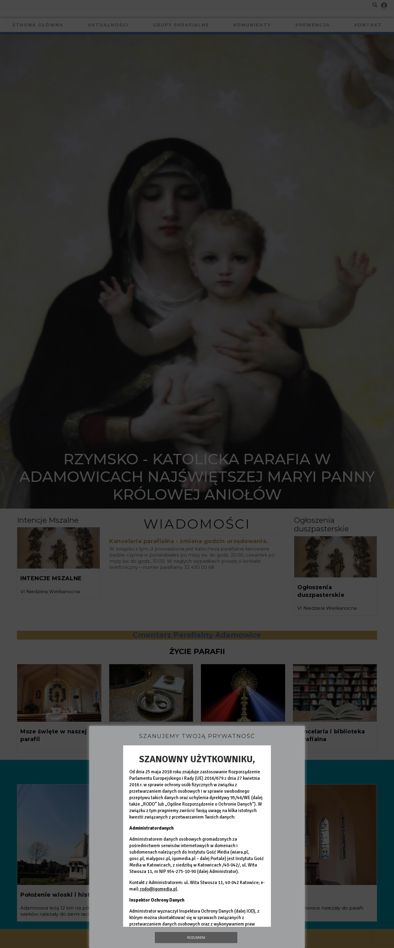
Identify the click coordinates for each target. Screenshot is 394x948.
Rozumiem (196, 937)
